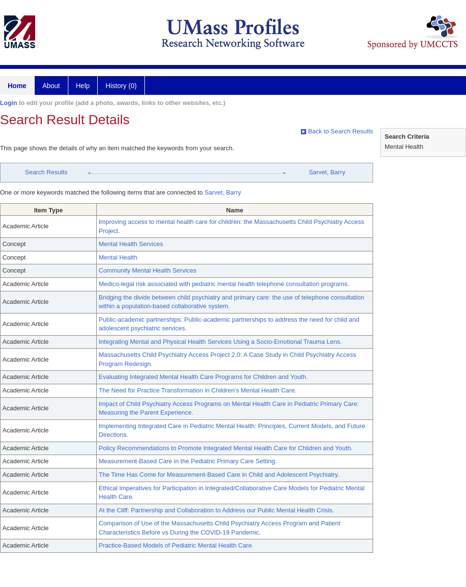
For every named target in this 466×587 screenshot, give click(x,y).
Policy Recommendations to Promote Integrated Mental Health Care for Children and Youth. (226, 448)
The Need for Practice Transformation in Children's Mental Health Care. (198, 390)
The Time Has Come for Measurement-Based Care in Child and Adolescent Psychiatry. (219, 474)
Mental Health (118, 257)
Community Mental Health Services (147, 270)
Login (8, 102)
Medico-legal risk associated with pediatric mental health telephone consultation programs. (224, 283)
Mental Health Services (131, 244)
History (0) (121, 86)
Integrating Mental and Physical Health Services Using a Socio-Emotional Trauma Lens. (220, 341)
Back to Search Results (337, 131)
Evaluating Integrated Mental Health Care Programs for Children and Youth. (203, 376)
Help (83, 86)
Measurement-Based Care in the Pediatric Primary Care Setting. (188, 461)
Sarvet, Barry (327, 172)
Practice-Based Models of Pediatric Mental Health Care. (176, 545)
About (51, 86)
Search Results (46, 172)
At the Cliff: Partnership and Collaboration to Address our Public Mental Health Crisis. (216, 510)
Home (17, 86)
